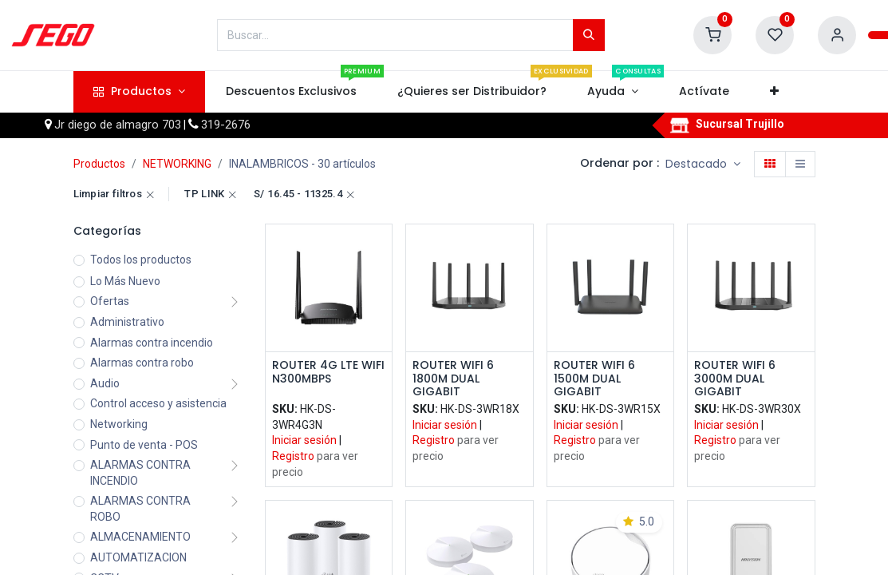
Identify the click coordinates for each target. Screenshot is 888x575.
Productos (99, 163)
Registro (293, 456)
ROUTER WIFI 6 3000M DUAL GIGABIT (735, 379)
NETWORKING (177, 163)
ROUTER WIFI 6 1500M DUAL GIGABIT (594, 379)
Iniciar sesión (304, 440)
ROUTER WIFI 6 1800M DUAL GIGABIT (453, 379)
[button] (774, 92)
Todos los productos (140, 259)
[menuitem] (291, 92)
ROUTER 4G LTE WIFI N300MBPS (328, 373)
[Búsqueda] (589, 35)
